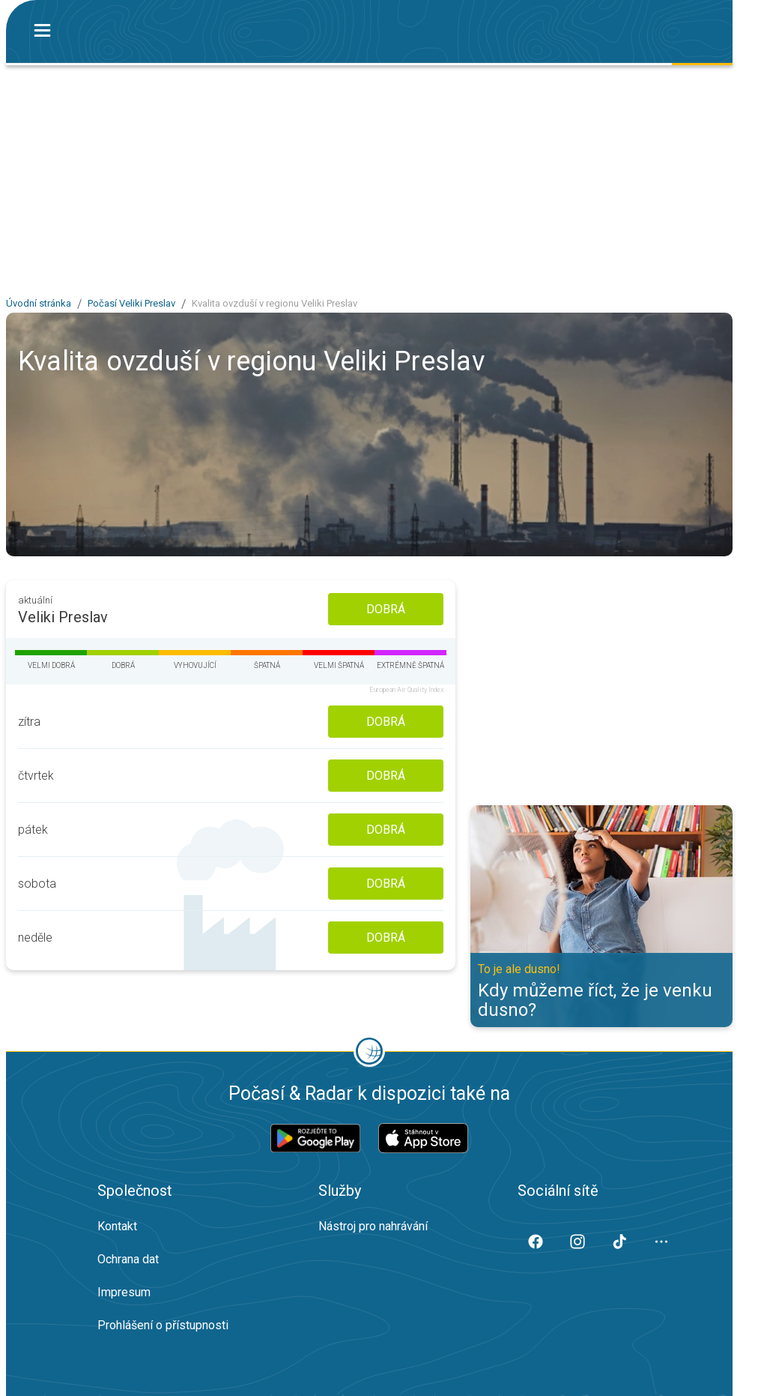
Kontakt (117, 1226)
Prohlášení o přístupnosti (162, 1325)
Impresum (124, 1292)
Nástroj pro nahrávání (373, 1226)
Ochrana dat (128, 1259)
